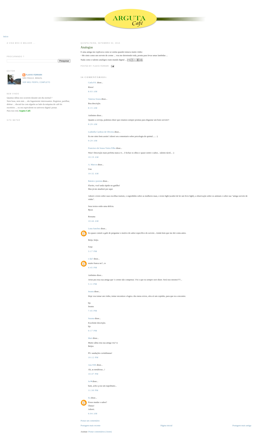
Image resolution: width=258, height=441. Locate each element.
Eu (89, 397)
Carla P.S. (92, 82)
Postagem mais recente (90, 425)
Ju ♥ (90, 381)
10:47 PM (93, 374)
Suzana (91, 318)
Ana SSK (92, 365)
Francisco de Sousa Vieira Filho (102, 148)
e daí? (90, 258)
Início (5, 36)
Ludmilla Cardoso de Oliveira (101, 132)
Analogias (87, 47)
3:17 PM (92, 251)
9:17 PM (92, 330)
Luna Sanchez (94, 228)
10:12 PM (93, 357)
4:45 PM (92, 267)
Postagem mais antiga (241, 425)
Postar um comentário (90, 420)
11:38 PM (93, 390)
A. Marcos (92, 164)
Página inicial (166, 425)
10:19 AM (93, 157)
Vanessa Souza (94, 99)
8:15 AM (92, 108)
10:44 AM (93, 221)
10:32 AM (93, 173)
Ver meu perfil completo (36, 82)
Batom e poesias (95, 181)
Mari (90, 338)
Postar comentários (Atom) (100, 431)
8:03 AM (92, 91)
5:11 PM (92, 284)
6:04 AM (92, 413)
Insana (91, 291)
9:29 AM (92, 140)
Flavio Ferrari (34, 75)
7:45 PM (92, 310)
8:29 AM (92, 124)
